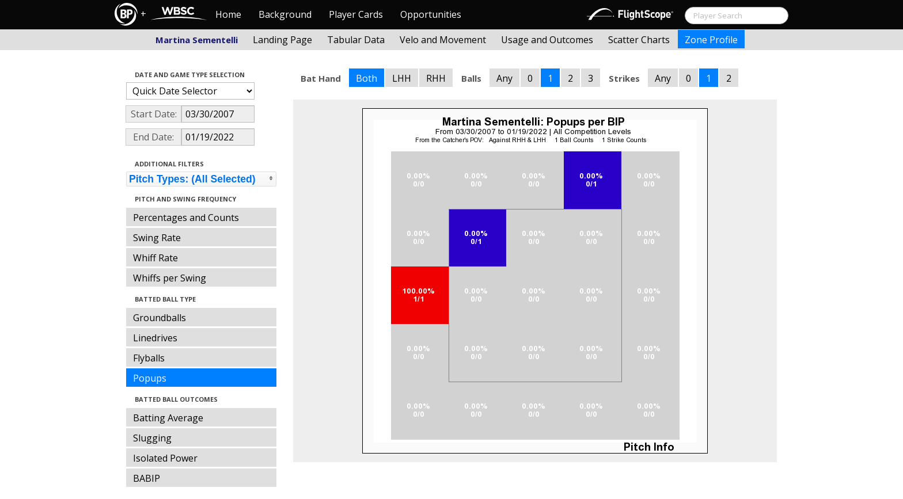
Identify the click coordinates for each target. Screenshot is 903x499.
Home (228, 14)
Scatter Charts (639, 39)
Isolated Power (165, 458)
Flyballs (149, 358)
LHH (401, 78)
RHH (436, 78)
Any (504, 78)
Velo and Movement (443, 39)
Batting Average (168, 418)
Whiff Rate (155, 258)
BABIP (146, 478)
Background (285, 14)
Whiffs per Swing (169, 278)
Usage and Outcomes (547, 39)
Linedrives (155, 338)
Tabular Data (356, 39)
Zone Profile (711, 39)
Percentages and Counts (186, 217)
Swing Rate (157, 237)
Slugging (152, 438)
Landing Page (282, 39)
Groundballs (159, 317)
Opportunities (430, 14)
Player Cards (356, 14)
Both (366, 78)
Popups (149, 378)
